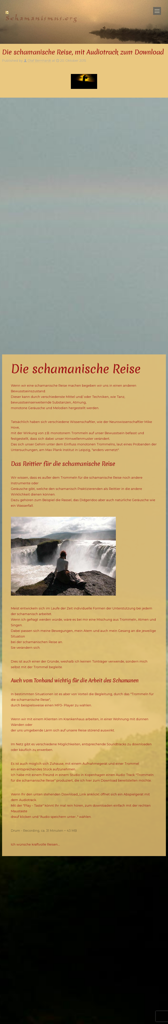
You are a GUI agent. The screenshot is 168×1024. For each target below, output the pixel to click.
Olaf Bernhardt (39, 61)
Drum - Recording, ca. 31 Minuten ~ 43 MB (44, 831)
